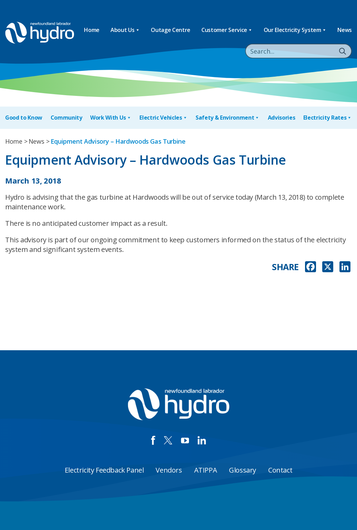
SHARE (285, 267)
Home (91, 30)
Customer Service (227, 30)
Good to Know (23, 117)
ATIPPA (205, 470)
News (344, 30)
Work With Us (111, 118)
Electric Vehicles (163, 118)
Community (66, 117)
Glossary (242, 470)
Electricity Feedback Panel (104, 470)
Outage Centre (170, 30)
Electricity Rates (327, 118)
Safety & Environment (228, 118)
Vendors (169, 470)
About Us (125, 30)
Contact (280, 470)
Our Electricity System (295, 30)
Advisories (281, 117)
